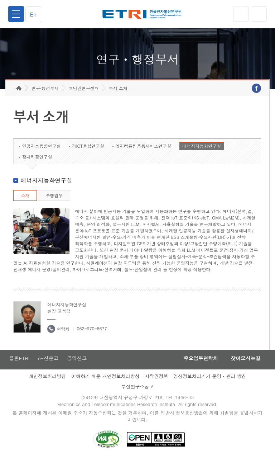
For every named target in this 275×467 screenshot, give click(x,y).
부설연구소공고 (137, 394)
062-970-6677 (92, 335)
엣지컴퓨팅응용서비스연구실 (143, 153)
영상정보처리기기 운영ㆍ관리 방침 (209, 383)
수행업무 (54, 202)
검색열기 (259, 14)
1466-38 (185, 405)
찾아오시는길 (244, 365)
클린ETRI (18, 365)
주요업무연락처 (196, 365)
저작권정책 (156, 383)
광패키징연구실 (37, 164)
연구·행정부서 (45, 95)
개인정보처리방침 (47, 383)
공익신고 (78, 365)
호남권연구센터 (84, 95)
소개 (25, 202)
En (34, 14)
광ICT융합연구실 (88, 153)
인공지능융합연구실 (41, 153)
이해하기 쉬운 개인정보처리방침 (105, 383)
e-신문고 (48, 365)
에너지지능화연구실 (201, 153)
